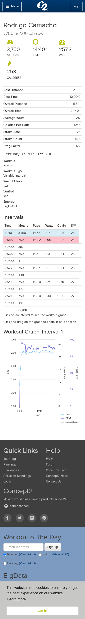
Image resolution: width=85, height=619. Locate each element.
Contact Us (53, 481)
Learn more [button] (16, 599)
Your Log (9, 459)
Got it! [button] (42, 611)
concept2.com (16, 506)
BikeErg (19, 563)
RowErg (19, 555)
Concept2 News (57, 475)
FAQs (49, 459)
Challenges (11, 470)
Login (76, 6)
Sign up (52, 547)
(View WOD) (27, 554)
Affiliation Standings (17, 475)
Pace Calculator (57, 470)
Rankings (9, 464)
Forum (50, 464)
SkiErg (54, 555)
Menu (12, 7)
